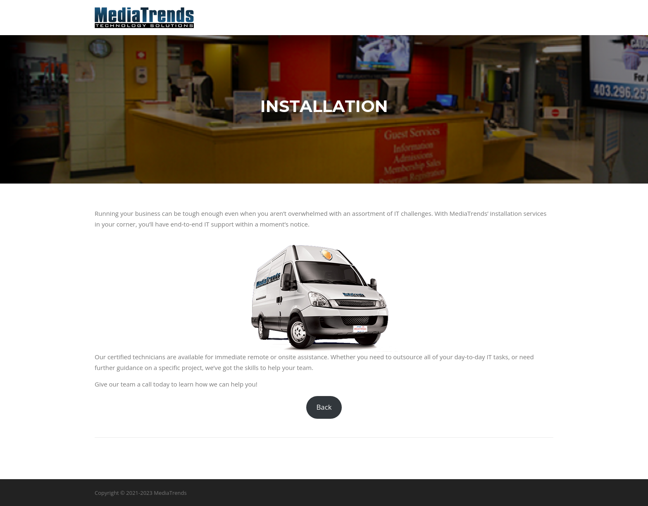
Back (323, 407)
